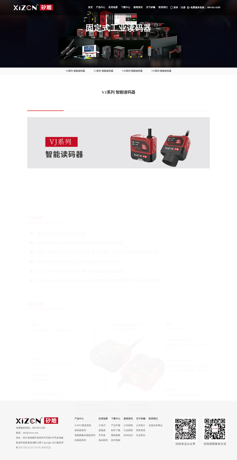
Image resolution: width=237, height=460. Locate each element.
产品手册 (115, 425)
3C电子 (102, 425)
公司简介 (140, 425)
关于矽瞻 (140, 418)
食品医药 (103, 440)
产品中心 (79, 418)
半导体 (102, 435)
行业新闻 (128, 430)
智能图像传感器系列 (85, 435)
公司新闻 (128, 425)
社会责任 (140, 435)
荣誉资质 (140, 430)
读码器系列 (80, 430)
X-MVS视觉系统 (83, 425)
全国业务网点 (155, 425)
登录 (174, 7)
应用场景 (103, 418)
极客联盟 (46, 447)
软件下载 (115, 430)
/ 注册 (182, 7)
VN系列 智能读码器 (161, 71)
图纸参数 (115, 435)
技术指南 (115, 440)
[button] (100, 7)
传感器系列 (80, 440)
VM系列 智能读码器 (132, 71)
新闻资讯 (128, 418)
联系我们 (153, 418)
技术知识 (128, 435)
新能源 (102, 430)
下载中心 (115, 418)
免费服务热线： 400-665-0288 (203, 7)
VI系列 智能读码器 (75, 71)
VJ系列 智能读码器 (103, 71)
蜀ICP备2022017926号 (30, 447)
